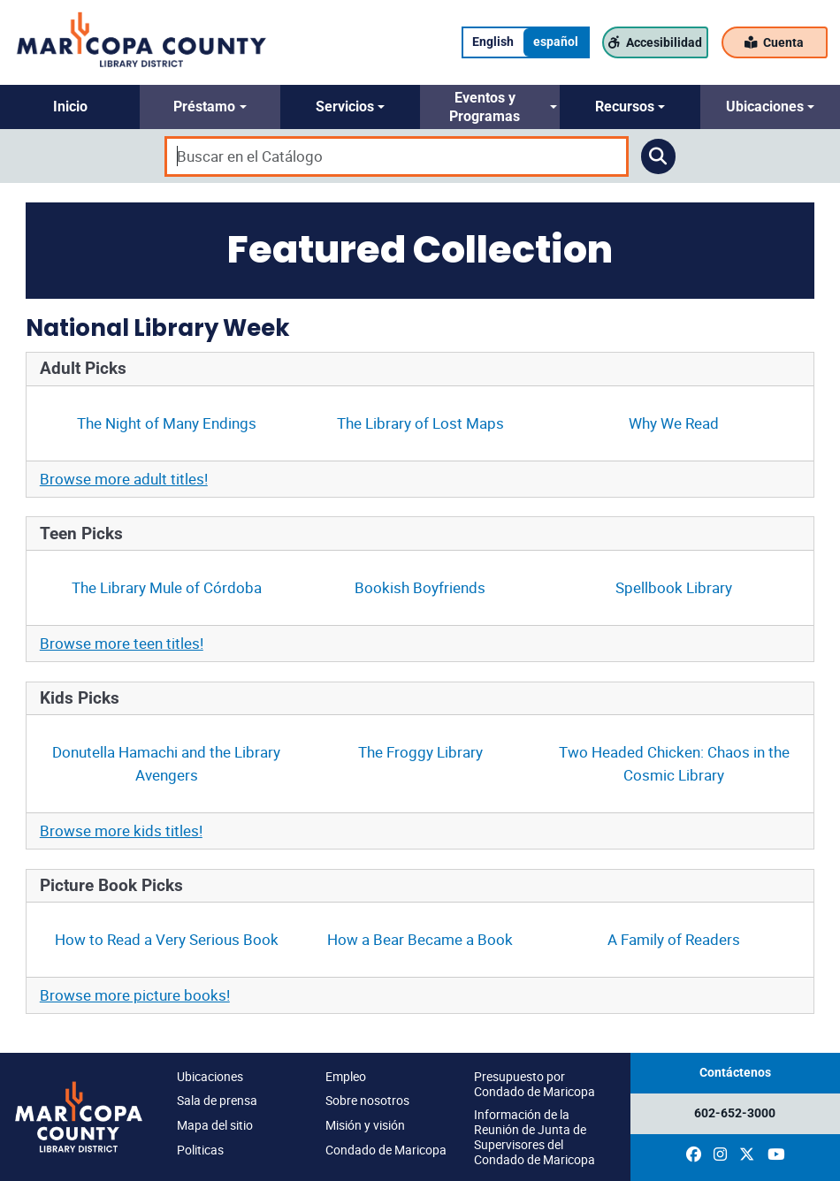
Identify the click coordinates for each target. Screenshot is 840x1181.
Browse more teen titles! (121, 643)
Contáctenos (735, 1072)
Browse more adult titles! (124, 479)
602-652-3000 (734, 1113)
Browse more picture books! (135, 995)
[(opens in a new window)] (693, 1154)
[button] (70, 107)
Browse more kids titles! (121, 830)
